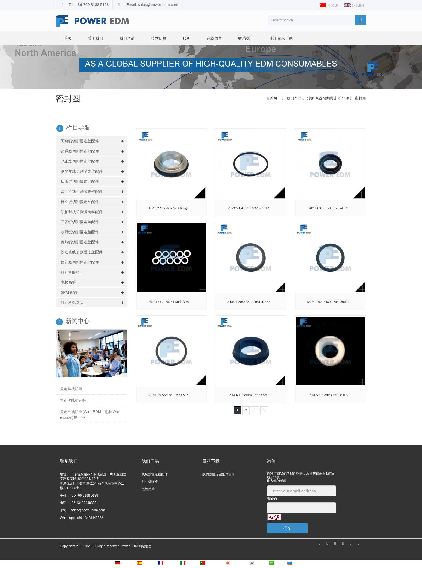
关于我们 (95, 38)
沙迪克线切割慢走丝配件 (328, 98)
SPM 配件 (69, 292)
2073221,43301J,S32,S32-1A (249, 208)
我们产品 (127, 38)
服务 (186, 38)
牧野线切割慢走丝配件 (80, 232)
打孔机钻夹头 (72, 302)
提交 (287, 528)
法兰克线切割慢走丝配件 (82, 191)
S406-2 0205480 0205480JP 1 (328, 302)
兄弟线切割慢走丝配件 (80, 161)
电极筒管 (68, 282)
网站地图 (145, 546)
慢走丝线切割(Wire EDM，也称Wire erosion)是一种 (90, 414)
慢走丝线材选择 (73, 400)
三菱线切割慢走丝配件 (80, 222)
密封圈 (360, 98)
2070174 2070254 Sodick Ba (169, 302)
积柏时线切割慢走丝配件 (82, 212)
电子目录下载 (281, 38)
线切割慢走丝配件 (155, 474)
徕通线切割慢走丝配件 (80, 151)
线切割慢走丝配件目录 (218, 474)
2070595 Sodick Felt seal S (328, 395)
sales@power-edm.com (87, 510)
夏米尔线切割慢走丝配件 (82, 171)
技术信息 (158, 38)
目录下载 (211, 461)
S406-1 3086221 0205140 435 (248, 302)
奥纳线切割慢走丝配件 (80, 242)
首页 (68, 38)
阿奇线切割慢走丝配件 (80, 141)
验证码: (272, 498)
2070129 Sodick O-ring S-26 (169, 395)
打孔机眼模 (70, 272)
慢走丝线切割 (71, 389)
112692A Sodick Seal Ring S (169, 208)
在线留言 (214, 38)
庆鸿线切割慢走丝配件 (80, 181)
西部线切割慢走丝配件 (80, 262)
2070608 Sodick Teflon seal (248, 395)
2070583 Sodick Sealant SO (328, 208)
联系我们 (245, 38)
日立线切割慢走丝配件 (80, 201)
